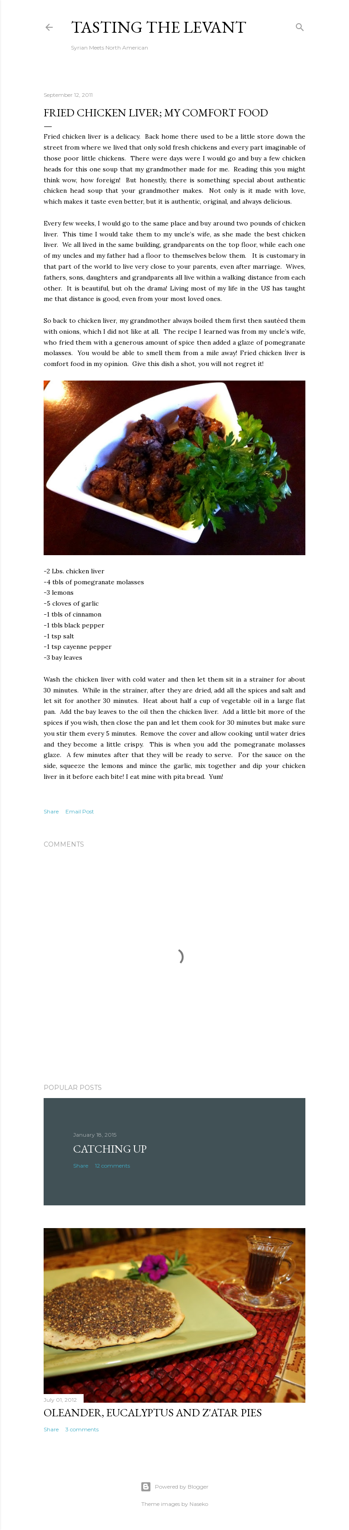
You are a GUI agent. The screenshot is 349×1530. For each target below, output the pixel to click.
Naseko (198, 1503)
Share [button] (51, 811)
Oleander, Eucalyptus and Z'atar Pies (153, 1412)
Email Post (79, 811)
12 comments (112, 1165)
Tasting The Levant (158, 27)
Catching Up (110, 1149)
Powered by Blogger (174, 1486)
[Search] (299, 25)
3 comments (82, 1429)
